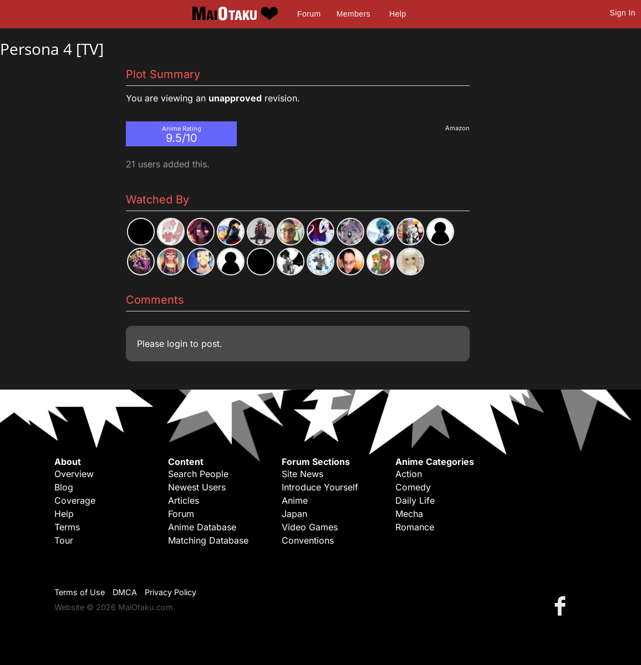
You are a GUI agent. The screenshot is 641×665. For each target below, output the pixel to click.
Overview (74, 473)
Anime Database (202, 527)
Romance (414, 527)
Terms (67, 527)
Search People (198, 473)
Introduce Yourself (320, 487)
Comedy (413, 487)
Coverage (74, 500)
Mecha (409, 513)
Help (397, 13)
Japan (294, 513)
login (177, 343)
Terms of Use (79, 592)
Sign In (622, 12)
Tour (63, 540)
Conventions (308, 540)
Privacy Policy (170, 592)
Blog (63, 487)
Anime (295, 500)
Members (353, 13)
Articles (183, 500)
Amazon (457, 128)
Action (408, 473)
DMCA (125, 592)
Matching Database (208, 540)
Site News (302, 473)
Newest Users (197, 487)
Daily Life (415, 500)
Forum (308, 13)
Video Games (310, 527)
